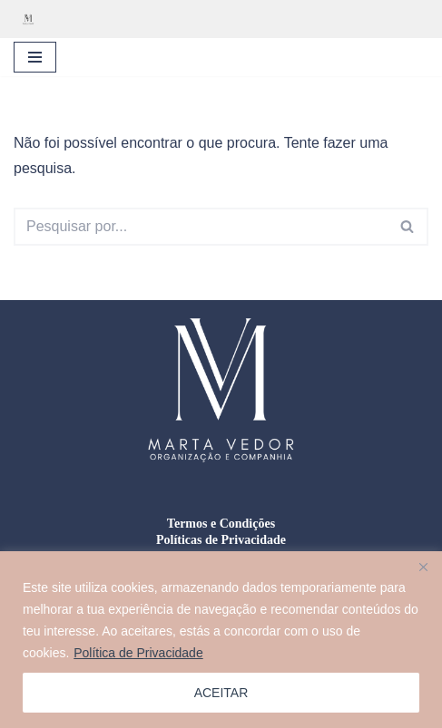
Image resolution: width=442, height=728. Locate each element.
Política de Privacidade (138, 652)
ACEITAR (221, 692)
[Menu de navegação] (35, 57)
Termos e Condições (221, 523)
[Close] (423, 567)
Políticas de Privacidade (221, 540)
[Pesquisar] (201, 227)
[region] (221, 639)
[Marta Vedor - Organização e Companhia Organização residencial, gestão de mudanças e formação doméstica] (33, 19)
